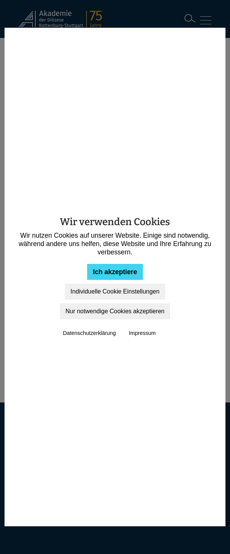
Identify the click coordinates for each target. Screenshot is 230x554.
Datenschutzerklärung (89, 333)
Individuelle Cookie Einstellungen (115, 291)
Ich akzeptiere (115, 272)
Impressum (142, 333)
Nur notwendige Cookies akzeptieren (115, 311)
